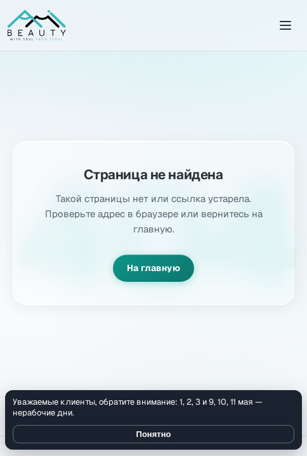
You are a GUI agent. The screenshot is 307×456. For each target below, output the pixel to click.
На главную (153, 268)
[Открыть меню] (285, 25)
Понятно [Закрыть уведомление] (153, 434)
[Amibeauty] (37, 25)
